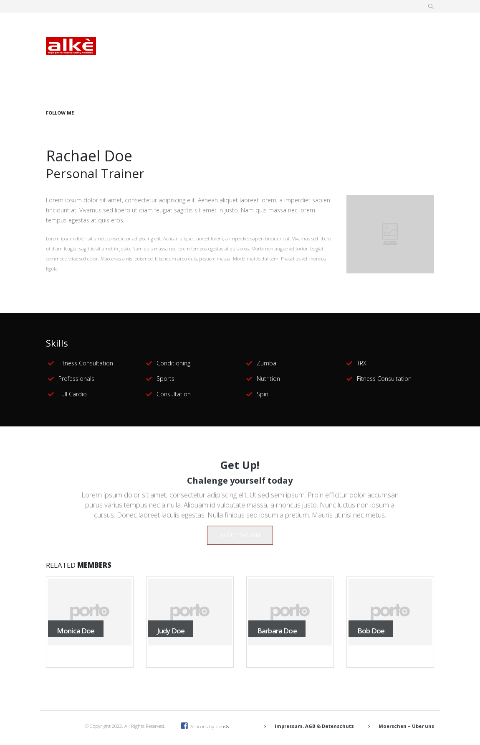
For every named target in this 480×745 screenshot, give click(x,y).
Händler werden (377, 51)
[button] (431, 7)
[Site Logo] (71, 46)
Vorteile (218, 26)
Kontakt (320, 51)
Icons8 (222, 726)
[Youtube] (418, 69)
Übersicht (133, 26)
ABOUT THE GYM (240, 542)
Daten (177, 26)
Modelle (263, 26)
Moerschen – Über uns (406, 726)
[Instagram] (429, 69)
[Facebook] (406, 69)
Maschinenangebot (259, 51)
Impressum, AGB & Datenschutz (314, 726)
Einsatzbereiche (319, 26)
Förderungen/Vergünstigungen (164, 51)
